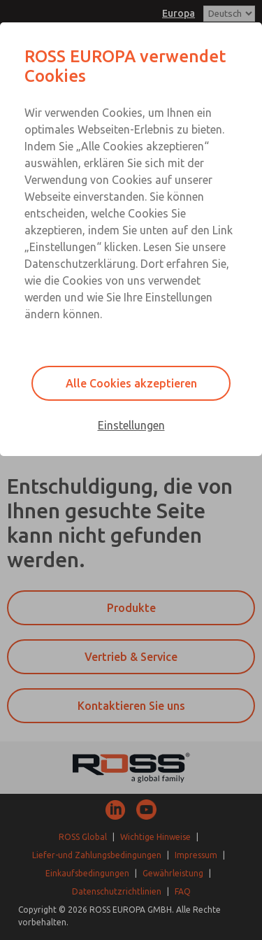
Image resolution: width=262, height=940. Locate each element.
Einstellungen (131, 425)
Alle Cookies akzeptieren (131, 383)
